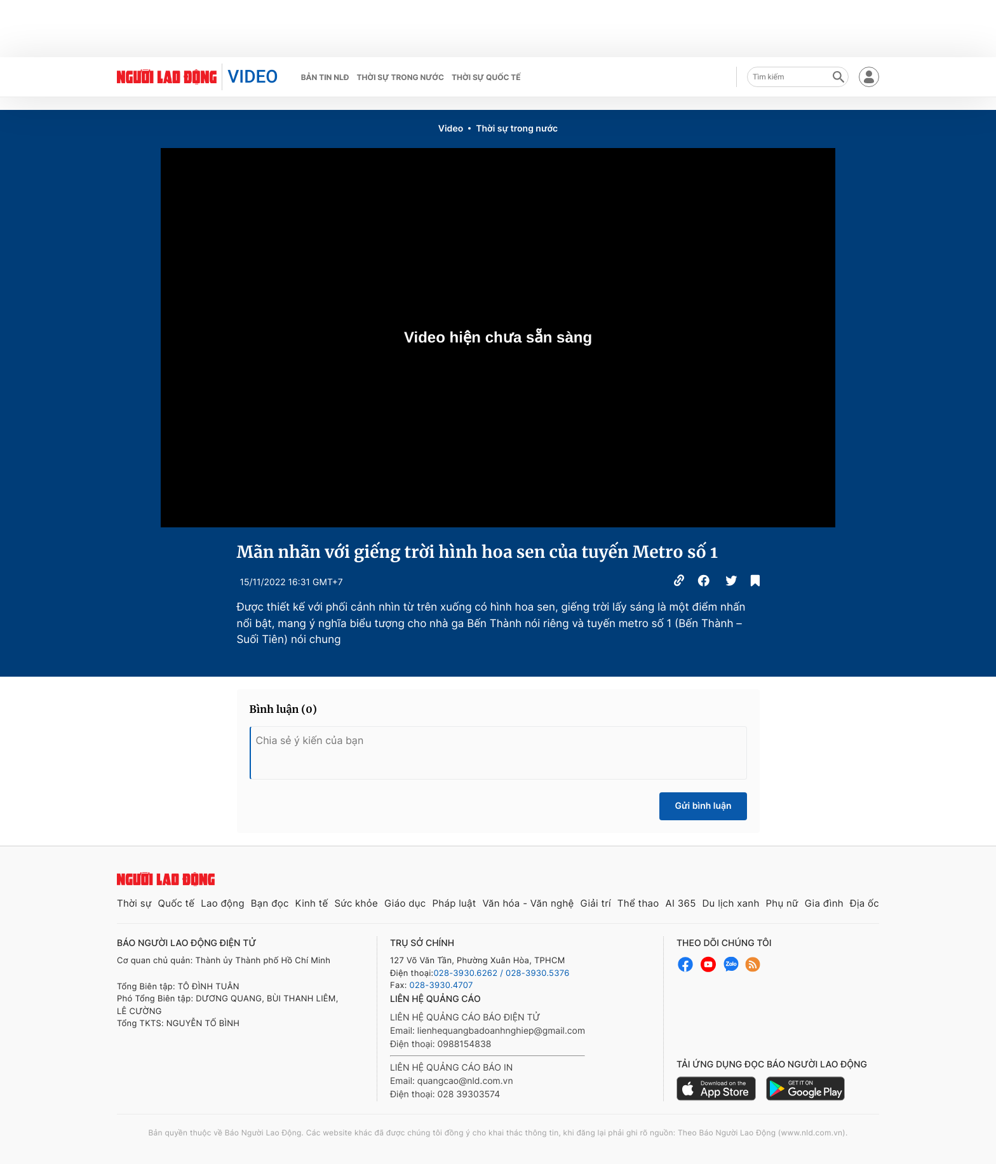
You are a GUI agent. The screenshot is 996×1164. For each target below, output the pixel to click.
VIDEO (252, 76)
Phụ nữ (782, 903)
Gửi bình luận (703, 806)
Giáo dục (405, 903)
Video (450, 128)
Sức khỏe (356, 903)
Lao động (223, 903)
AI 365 (680, 903)
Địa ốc (864, 903)
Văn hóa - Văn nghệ (528, 903)
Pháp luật (454, 903)
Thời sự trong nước (400, 77)
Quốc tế (176, 903)
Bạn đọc (270, 903)
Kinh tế (311, 903)
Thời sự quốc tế (486, 77)
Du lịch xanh (731, 903)
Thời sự (134, 903)
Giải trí (596, 903)
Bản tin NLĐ (325, 77)
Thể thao (638, 903)
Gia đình (824, 903)
